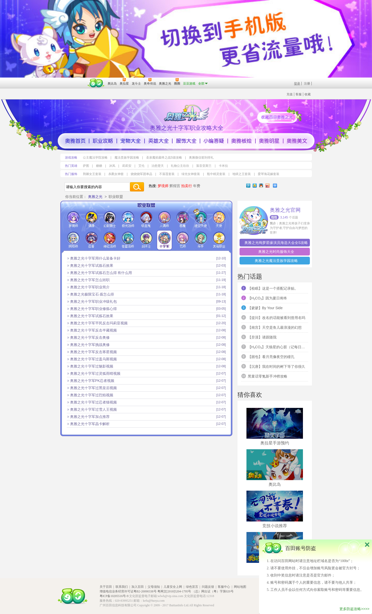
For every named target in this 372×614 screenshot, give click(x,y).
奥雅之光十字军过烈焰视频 (91, 395)
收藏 (307, 94)
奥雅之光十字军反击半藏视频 (93, 330)
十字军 (164, 240)
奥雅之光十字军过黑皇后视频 (93, 388)
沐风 (112, 166)
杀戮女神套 (116, 174)
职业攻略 (103, 141)
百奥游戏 (73, 80)
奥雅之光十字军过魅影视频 (91, 366)
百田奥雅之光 (187, 112)
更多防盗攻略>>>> (354, 609)
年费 (196, 186)
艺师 (182, 240)
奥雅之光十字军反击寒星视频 (93, 352)
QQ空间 (255, 186)
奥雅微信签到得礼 (201, 157)
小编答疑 (213, 141)
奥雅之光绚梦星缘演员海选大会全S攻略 (276, 243)
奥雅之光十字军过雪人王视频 (93, 409)
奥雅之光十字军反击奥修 (90, 337)
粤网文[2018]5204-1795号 (174, 591)
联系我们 (122, 587)
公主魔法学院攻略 (95, 157)
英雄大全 (158, 141)
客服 (298, 94)
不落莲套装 (167, 174)
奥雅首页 (75, 141)
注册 (307, 83)
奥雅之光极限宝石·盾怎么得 (92, 294)
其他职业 (219, 240)
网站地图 (240, 587)
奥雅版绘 (241, 141)
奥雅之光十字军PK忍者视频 (92, 381)
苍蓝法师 (128, 240)
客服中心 (224, 587)
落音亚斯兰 (204, 166)
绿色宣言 (192, 587)
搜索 (137, 186)
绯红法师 (110, 240)
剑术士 (146, 240)
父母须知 (154, 587)
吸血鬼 (146, 219)
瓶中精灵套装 (216, 174)
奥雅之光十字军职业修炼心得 (93, 309)
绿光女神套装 (191, 174)
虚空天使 (201, 219)
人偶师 (164, 219)
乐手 (201, 240)
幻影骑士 (110, 219)
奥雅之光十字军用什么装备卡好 (95, 258)
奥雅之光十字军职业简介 (90, 287)
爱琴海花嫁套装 (268, 174)
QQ (261, 186)
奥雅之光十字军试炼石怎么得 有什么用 (101, 273)
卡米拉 (223, 166)
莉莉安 (126, 166)
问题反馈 (208, 587)
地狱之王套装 (241, 174)
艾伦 (141, 166)
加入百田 (137, 587)
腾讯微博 (248, 186)
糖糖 (99, 166)
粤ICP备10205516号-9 (114, 596)
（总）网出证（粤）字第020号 (213, 591)
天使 (219, 219)
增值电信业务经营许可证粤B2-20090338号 (128, 591)
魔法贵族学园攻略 (127, 157)
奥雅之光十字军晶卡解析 (90, 424)
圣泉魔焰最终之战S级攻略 (164, 157)
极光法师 (128, 219)
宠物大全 (130, 141)
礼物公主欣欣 (180, 166)
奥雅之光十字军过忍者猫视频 (93, 402)
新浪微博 (267, 186)
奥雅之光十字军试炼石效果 (91, 265)
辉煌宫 (174, 186)
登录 (297, 83)
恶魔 (182, 219)
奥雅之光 (95, 197)
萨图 (86, 166)
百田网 (96, 83)
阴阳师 (73, 240)
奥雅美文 (297, 141)
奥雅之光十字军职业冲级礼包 (93, 301)
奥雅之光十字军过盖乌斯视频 (93, 359)
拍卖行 (186, 186)
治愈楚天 (157, 166)
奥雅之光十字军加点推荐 (90, 417)
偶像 (91, 219)
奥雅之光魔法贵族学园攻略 (276, 261)
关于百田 (106, 587)
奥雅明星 (269, 141)
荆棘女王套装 (92, 174)
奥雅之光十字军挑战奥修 (90, 345)
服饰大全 (186, 141)
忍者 (91, 240)
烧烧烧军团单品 (141, 174)
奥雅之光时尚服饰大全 (276, 252)
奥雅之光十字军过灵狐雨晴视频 (95, 373)
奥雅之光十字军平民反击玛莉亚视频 (99, 323)
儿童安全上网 (173, 587)
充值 (290, 94)
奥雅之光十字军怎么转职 (90, 280)
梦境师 (163, 186)
